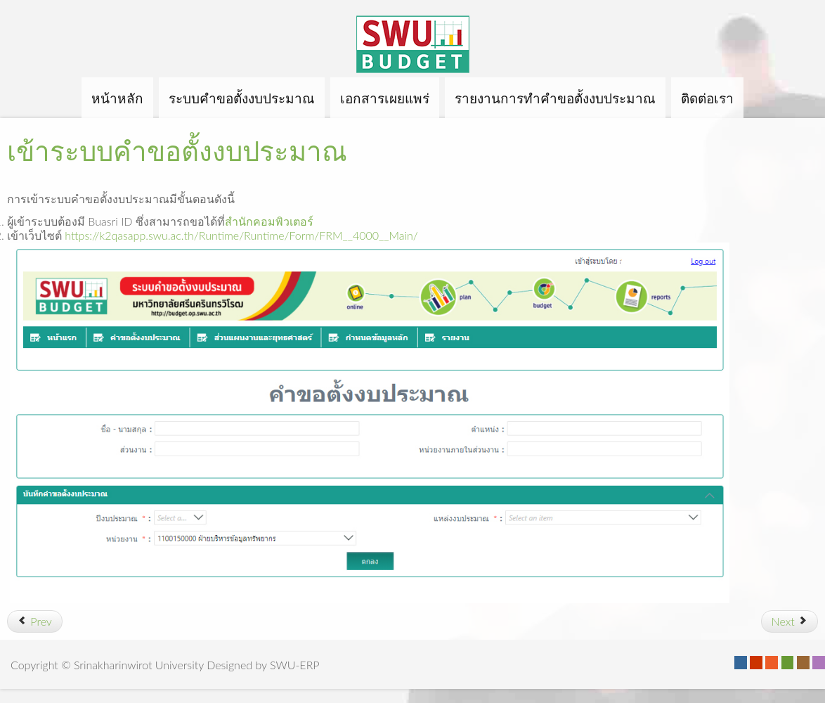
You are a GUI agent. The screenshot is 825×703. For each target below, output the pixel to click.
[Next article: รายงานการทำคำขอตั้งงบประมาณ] (789, 621)
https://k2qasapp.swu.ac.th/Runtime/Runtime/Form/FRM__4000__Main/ (241, 235)
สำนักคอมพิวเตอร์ (269, 221)
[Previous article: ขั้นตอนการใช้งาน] (35, 621)
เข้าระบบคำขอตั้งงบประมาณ (177, 150)
